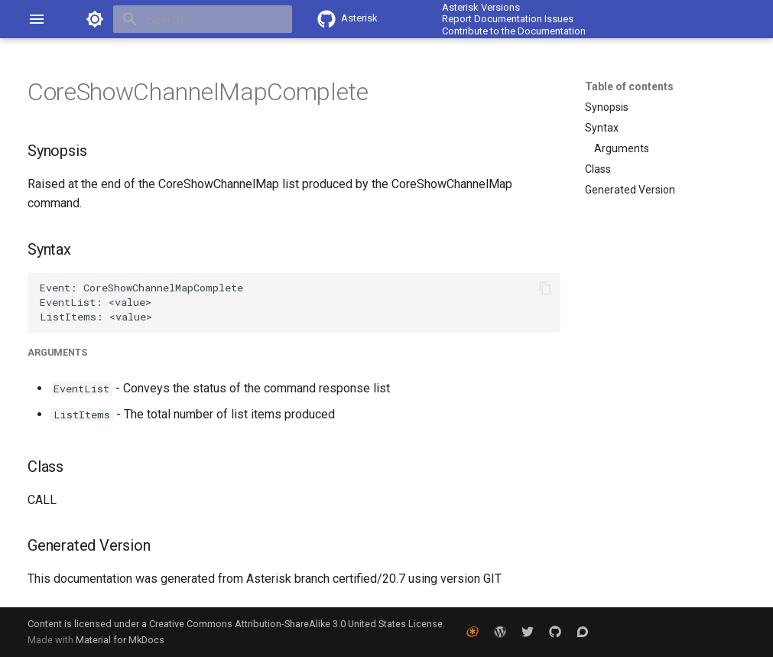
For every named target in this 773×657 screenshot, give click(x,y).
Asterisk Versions (481, 7)
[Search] (202, 19)
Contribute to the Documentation (514, 31)
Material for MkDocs (120, 640)
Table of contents (629, 86)
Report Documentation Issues (507, 18)
